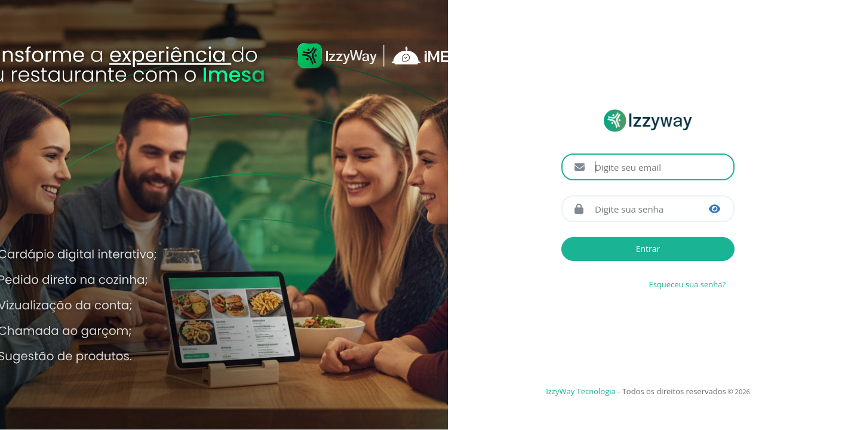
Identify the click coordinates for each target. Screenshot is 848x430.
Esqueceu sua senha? (687, 284)
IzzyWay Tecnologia (581, 391)
